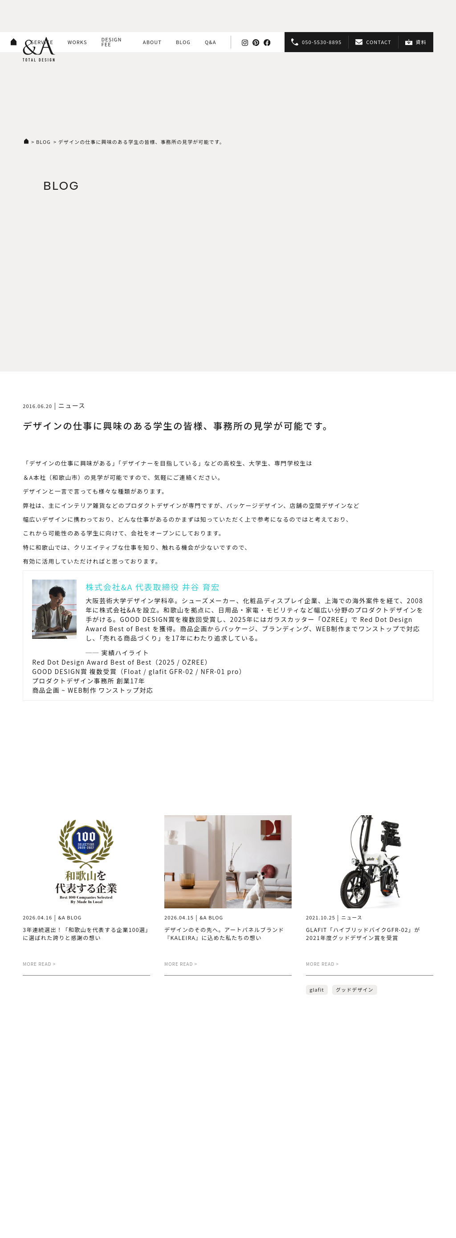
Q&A (210, 41)
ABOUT (152, 41)
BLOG (183, 41)
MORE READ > (39, 963)
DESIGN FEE (112, 42)
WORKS (77, 41)
